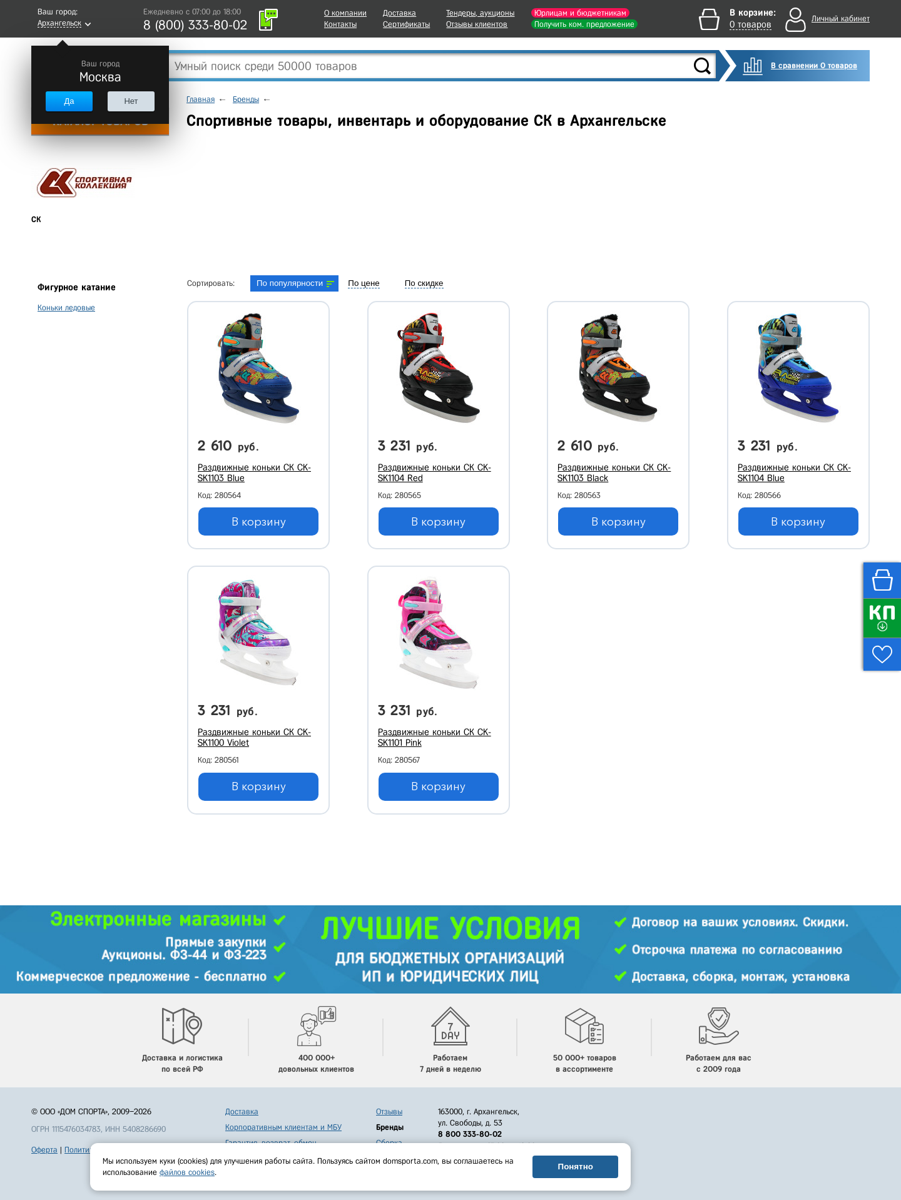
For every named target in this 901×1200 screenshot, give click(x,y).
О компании (345, 13)
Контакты (340, 24)
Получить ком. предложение (584, 24)
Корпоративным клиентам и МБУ (283, 1127)
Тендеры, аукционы (480, 13)
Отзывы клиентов (476, 24)
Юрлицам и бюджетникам (580, 13)
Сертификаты (406, 24)
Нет (131, 101)
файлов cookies (187, 1172)
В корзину (259, 522)
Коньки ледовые (66, 307)
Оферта (44, 1150)
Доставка (399, 13)
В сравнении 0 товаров (814, 65)
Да (69, 101)
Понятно (575, 1166)
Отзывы (389, 1111)
